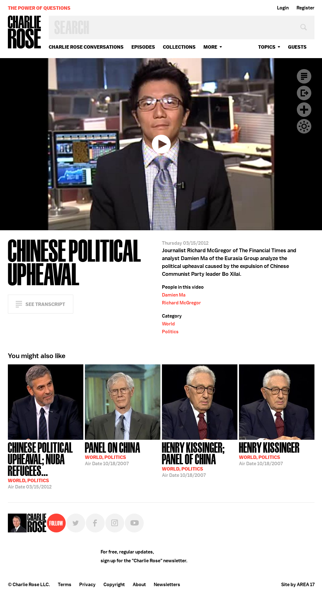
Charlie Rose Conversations (86, 47)
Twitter (75, 523)
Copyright (114, 584)
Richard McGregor (181, 303)
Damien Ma (174, 295)
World (168, 324)
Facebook (95, 523)
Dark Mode (304, 126)
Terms (64, 584)
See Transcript (45, 304)
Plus (304, 109)
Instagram (114, 523)
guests (297, 47)
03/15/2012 (45, 465)
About (139, 584)
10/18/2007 (112, 453)
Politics (170, 332)
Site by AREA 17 (297, 584)
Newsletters (167, 584)
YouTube (134, 523)
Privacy (87, 584)
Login (283, 8)
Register (305, 8)
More (210, 47)
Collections (179, 47)
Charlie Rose (24, 32)
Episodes (143, 47)
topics (266, 47)
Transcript (304, 76)
